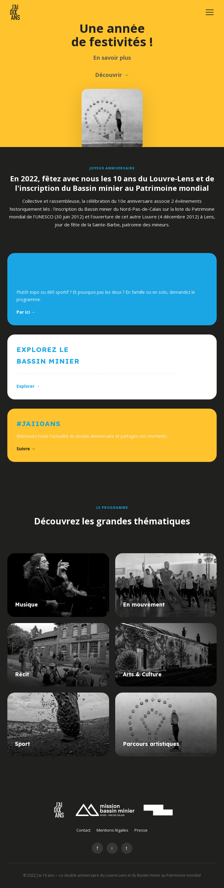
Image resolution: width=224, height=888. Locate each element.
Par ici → (26, 312)
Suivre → (26, 449)
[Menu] (210, 12)
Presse (141, 830)
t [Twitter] (126, 848)
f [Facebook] (97, 848)
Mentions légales (112, 830)
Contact (83, 830)
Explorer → (28, 386)
